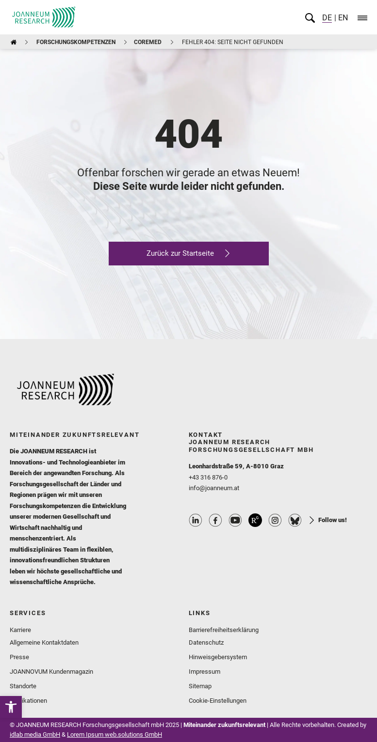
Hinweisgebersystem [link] (218, 657)
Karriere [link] (20, 630)
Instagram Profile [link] (275, 520)
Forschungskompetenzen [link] (76, 42)
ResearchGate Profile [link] (255, 520)
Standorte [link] (23, 686)
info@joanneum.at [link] (214, 488)
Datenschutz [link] (206, 642)
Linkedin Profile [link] (195, 520)
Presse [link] (19, 657)
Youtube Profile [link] (235, 520)
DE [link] (327, 17)
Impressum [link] (204, 671)
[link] (11, 707)
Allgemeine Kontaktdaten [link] (44, 642)
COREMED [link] (148, 42)
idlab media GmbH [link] (35, 734)
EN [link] (342, 17)
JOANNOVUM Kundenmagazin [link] (51, 671)
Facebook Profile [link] (215, 520)
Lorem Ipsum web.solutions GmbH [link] (114, 734)
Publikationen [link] (28, 700)
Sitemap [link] (200, 686)
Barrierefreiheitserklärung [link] (224, 630)
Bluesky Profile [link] (295, 520)
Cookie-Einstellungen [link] (217, 700)
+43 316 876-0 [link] (208, 477)
